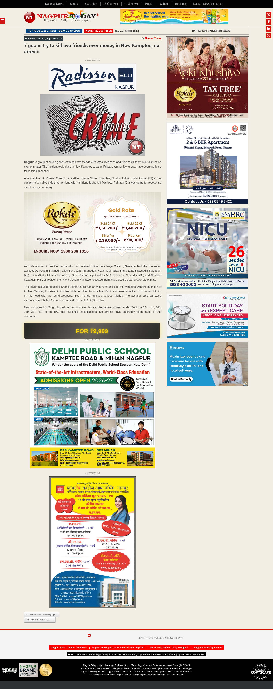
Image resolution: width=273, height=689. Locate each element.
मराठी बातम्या (131, 3)
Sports (74, 3)
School (164, 3)
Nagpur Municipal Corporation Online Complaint (118, 647)
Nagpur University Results (208, 647)
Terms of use (139, 671)
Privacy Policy (153, 671)
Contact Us (126, 671)
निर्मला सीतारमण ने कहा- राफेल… (40, 619)
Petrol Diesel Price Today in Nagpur (169, 647)
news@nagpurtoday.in (142, 675)
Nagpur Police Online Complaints (69, 647)
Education (91, 3)
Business (180, 3)
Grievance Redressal (182, 671)
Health (149, 3)
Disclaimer (166, 671)
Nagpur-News (113, 671)
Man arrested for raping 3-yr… (41, 614)
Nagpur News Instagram (208, 3)
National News (54, 3)
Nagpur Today (153, 38)
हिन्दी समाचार (111, 3)
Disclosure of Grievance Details (104, 675)
